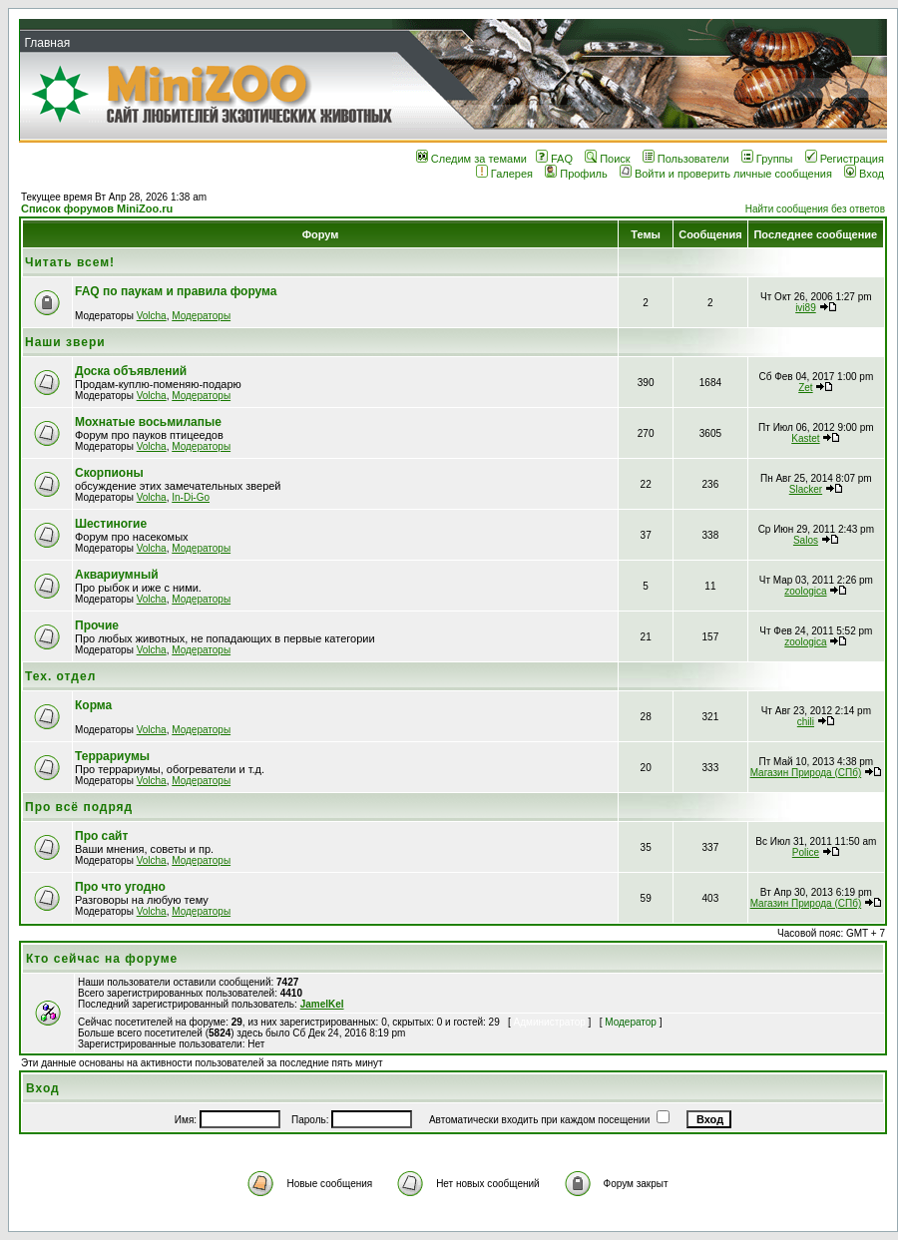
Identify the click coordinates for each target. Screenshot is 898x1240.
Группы (767, 159)
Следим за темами (471, 159)
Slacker (805, 489)
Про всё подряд (79, 807)
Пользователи (686, 159)
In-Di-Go (191, 497)
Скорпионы (109, 473)
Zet (805, 387)
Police (805, 852)
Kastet (805, 438)
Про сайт (101, 836)
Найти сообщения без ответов (815, 209)
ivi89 (805, 307)
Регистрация (844, 159)
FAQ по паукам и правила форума (176, 291)
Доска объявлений (131, 371)
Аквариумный (117, 575)
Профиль (576, 174)
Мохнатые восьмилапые (148, 422)
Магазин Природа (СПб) (806, 772)
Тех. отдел (60, 676)
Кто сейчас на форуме (102, 959)
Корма (93, 705)
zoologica (805, 591)
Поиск (607, 159)
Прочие (97, 625)
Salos (805, 540)
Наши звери (65, 342)
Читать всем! (70, 262)
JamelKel (322, 1004)
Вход (864, 174)
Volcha (152, 315)
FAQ (554, 159)
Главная (47, 43)
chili (805, 721)
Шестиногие (111, 524)
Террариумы (112, 756)
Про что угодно (120, 887)
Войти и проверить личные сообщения (726, 174)
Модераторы (201, 315)
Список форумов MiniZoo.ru (97, 208)
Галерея (504, 174)
